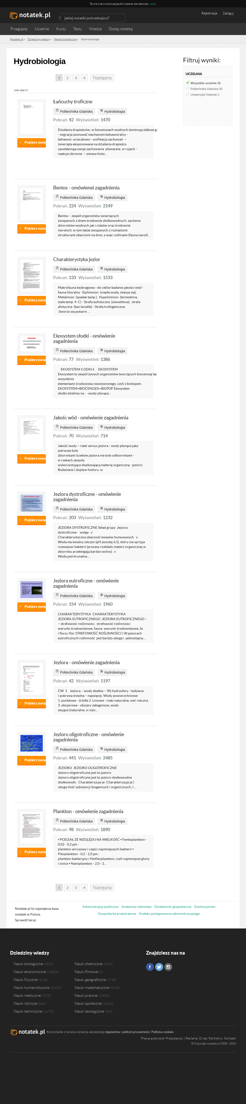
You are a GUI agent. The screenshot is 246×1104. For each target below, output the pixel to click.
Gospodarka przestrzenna (117, 914)
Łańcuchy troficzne (72, 101)
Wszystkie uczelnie (206, 83)
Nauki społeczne (88, 1003)
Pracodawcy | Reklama (182, 1038)
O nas (203, 1038)
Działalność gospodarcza (172, 907)
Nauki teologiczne (89, 1011)
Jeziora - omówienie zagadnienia (86, 662)
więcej (152, 3)
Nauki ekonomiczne (30, 971)
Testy (77, 29)
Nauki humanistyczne (31, 987)
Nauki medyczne (27, 995)
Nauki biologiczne (28, 964)
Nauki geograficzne (90, 979)
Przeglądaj (19, 29)
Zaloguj (228, 13)
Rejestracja (209, 13)
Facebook (150, 967)
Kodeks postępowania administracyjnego (169, 914)
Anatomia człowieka (136, 907)
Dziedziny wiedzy (29, 953)
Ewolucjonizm (204, 907)
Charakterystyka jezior (76, 259)
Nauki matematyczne (91, 987)
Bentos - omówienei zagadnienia (86, 187)
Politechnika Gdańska (206, 89)
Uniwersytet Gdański (205, 94)
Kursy (61, 29)
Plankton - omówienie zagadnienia (88, 811)
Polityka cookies (162, 1032)
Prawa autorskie (152, 1038)
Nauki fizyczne (25, 979)
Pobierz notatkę (35, 142)
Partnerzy (216, 1038)
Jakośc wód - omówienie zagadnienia (90, 417)
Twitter (159, 967)
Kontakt (230, 1038)
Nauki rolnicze (25, 1003)
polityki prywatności (136, 1032)
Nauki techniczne (28, 1011)
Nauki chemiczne (88, 964)
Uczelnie (42, 29)
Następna (102, 77)
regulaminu (112, 1032)
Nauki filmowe (86, 971)
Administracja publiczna (100, 907)
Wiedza (95, 29)
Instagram (168, 967)
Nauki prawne (86, 995)
